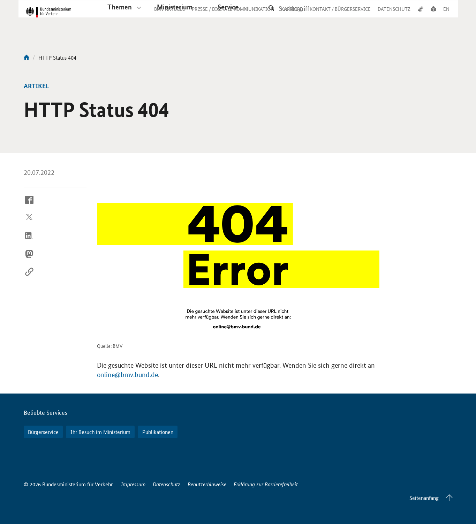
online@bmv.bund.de (127, 375)
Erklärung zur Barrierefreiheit (266, 484)
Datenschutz (166, 484)
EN (446, 15)
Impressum (133, 484)
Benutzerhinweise (207, 484)
